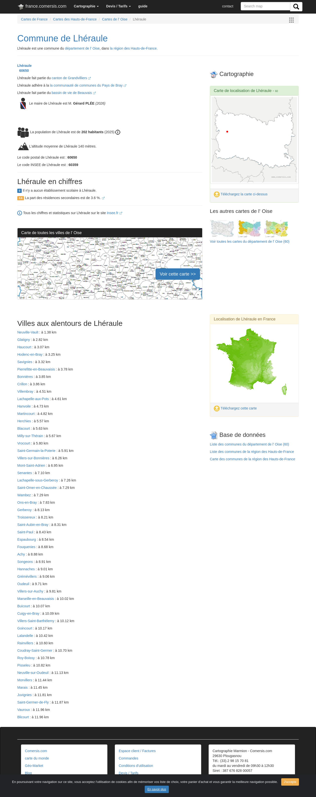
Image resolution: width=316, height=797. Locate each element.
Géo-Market (34, 766)
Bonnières (25, 377)
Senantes (25, 473)
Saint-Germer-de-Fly (33, 702)
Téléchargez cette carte (235, 408)
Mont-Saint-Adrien (31, 465)
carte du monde (37, 758)
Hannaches (26, 569)
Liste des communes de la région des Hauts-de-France (252, 452)
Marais (23, 687)
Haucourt (24, 347)
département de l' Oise (82, 48)
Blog (28, 773)
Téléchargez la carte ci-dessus (241, 194)
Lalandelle (25, 636)
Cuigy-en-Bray (28, 613)
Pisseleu (24, 665)
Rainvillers (25, 643)
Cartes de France (34, 19)
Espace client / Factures (137, 751)
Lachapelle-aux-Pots (33, 399)
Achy (21, 554)
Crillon (22, 384)
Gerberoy (25, 510)
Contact (218, 778)
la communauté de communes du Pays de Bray (88, 85)
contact (227, 6)
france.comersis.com (41, 7)
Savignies (25, 362)
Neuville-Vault (28, 332)
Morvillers (25, 680)
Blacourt (24, 428)
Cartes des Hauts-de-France (75, 19)
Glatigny (24, 340)
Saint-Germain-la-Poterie (37, 451)
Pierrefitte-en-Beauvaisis (36, 369)
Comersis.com (36, 751)
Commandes (128, 758)
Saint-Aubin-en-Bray (33, 525)
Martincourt (26, 414)
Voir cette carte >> (178, 274)
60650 (23, 71)
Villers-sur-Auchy (30, 591)
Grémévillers (27, 576)
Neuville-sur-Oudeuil (33, 673)
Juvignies (25, 695)
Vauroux (24, 710)
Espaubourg (27, 539)
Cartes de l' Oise (114, 19)
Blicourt (23, 717)
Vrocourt (24, 443)
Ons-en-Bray (27, 502)
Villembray (25, 391)
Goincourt (25, 628)
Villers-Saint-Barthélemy (36, 621)
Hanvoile (24, 406)
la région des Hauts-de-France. (134, 48)
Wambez (24, 495)
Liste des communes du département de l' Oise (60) (249, 444)
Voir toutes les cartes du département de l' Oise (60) (250, 241)
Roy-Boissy (26, 658)
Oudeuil (23, 584)
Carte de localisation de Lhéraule (243, 91)
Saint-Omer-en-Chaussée (37, 488)
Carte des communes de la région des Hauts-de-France (252, 459)
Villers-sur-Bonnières (33, 458)
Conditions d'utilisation (136, 766)
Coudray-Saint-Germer (35, 650)
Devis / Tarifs (128, 773)
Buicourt (24, 606)
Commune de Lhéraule (62, 38)
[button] (86, 6)
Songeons (25, 562)
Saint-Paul (25, 532)
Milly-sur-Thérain (30, 436)
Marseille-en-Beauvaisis (36, 599)
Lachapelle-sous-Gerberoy (38, 480)
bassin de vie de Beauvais (74, 93)
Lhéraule (24, 66)
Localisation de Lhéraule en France (245, 319)
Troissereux (26, 517)
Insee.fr (114, 213)
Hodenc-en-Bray (30, 354)
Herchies (24, 421)
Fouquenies (26, 547)
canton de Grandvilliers (71, 78)
